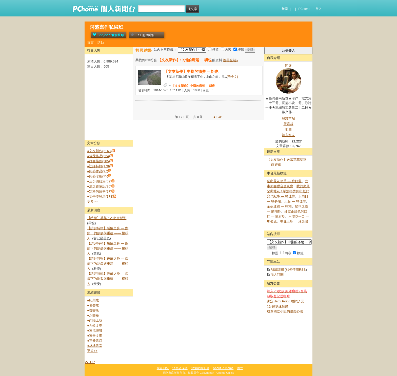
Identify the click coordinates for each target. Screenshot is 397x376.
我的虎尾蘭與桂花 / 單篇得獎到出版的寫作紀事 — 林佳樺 (288, 191)
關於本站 (288, 118)
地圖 (288, 129)
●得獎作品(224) (98, 156)
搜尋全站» (230, 60)
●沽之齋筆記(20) (99, 186)
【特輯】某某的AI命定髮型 (106, 218)
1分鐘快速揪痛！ (279, 306)
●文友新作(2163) (99, 151)
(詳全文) (232, 76)
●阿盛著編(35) (97, 176)
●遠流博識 (94, 330)
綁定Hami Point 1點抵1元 (285, 301)
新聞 (285, 9)
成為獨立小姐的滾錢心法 (285, 311)
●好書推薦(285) (98, 161)
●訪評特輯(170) (98, 166)
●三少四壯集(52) (99, 181)
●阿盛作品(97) (97, 171)
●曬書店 (93, 310)
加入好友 (288, 135)
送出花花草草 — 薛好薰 (284, 181)
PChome (304, 9)
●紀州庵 (93, 300)
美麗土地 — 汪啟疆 (294, 221)
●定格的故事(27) (99, 191)
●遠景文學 (94, 336)
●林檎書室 (94, 346)
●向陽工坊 (94, 320)
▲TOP (217, 117)
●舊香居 (93, 305)
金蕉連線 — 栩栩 (279, 206)
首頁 (90, 43)
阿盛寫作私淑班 (106, 27)
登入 (319, 9)
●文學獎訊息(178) (100, 196)
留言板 (288, 124)
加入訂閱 (277, 275)
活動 (100, 43)
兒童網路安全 (200, 368)
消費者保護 (180, 368)
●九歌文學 (94, 325)
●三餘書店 (94, 341)
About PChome (223, 368)
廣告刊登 (163, 368)
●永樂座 (93, 315)
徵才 (240, 368)
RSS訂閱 (277, 269)
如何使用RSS (296, 269)
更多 (92, 201)
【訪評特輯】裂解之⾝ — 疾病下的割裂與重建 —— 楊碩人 (107, 233)
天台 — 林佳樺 (295, 201)
